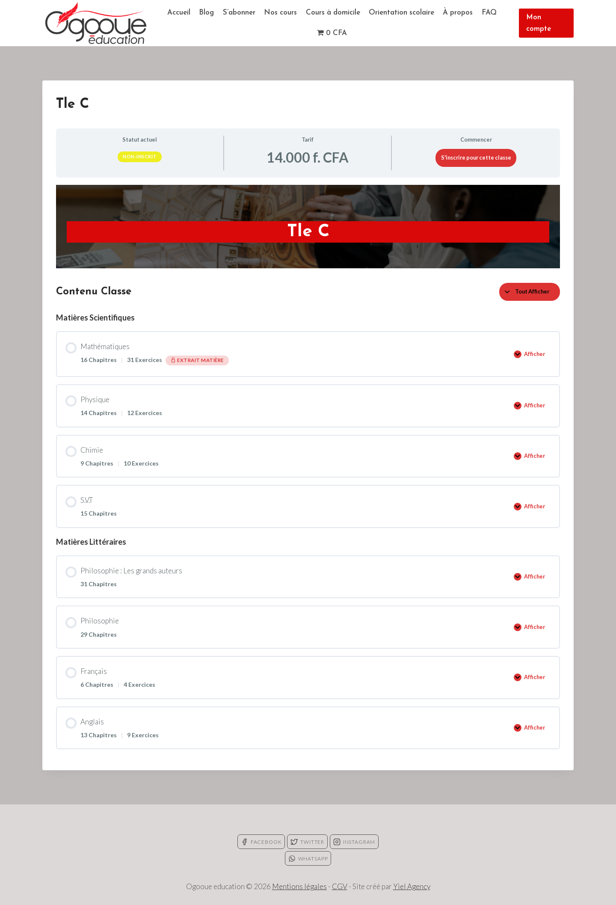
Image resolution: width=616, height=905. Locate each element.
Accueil (178, 12)
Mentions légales (299, 886)
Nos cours (280, 12)
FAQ (489, 12)
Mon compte (538, 23)
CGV (339, 886)
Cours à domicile (333, 12)
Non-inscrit (140, 156)
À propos (458, 12)
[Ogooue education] (95, 23)
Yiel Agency (411, 886)
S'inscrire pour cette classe (476, 157)
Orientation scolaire (401, 12)
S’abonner (239, 12)
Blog (206, 12)
